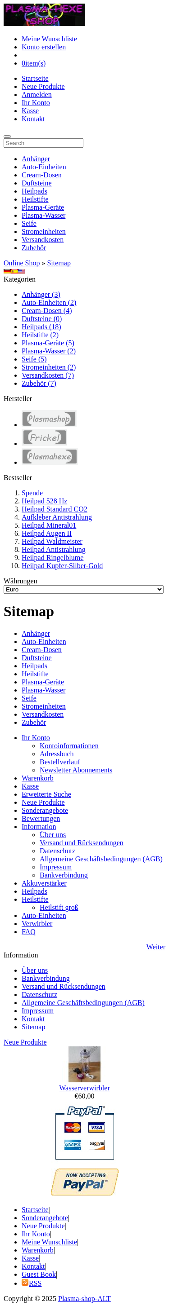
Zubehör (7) (39, 383)
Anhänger (36, 159)
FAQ (29, 931)
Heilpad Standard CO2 (54, 509)
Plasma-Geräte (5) (48, 343)
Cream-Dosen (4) (47, 310)
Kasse (30, 111)
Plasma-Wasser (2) (49, 351)
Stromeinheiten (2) (49, 367)
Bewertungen (41, 818)
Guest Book (39, 1274)
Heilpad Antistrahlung (54, 549)
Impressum (56, 867)
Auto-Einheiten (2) (49, 302)
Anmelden (37, 94)
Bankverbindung (64, 875)
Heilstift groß (59, 907)
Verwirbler (37, 923)
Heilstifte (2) (40, 335)
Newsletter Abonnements (76, 770)
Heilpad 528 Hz (44, 501)
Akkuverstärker (44, 883)
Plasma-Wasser (43, 215)
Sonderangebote (45, 810)
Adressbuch (57, 754)
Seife (29, 223)
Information (39, 826)
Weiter (155, 947)
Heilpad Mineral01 (49, 525)
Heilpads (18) (41, 327)
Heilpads (34, 191)
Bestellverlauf (60, 762)
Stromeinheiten (44, 231)
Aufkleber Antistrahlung (57, 517)
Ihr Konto (36, 102)
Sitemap (58, 263)
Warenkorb (38, 778)
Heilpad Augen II (47, 533)
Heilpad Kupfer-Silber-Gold (62, 565)
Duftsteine (37, 183)
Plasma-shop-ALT (84, 1298)
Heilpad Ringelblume (52, 557)
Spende (32, 493)
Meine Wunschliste (49, 39)
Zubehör (34, 247)
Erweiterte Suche (46, 794)
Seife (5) (34, 359)
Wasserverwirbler (84, 1088)
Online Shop (22, 263)
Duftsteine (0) (42, 318)
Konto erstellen (44, 47)
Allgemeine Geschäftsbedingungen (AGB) (101, 859)
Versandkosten (43, 239)
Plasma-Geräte (43, 207)
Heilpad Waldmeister (52, 541)
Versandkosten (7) (48, 375)
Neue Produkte (43, 86)
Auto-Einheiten (44, 167)
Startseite (35, 78)
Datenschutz (57, 851)
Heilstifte (35, 199)
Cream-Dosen (42, 175)
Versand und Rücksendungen (81, 843)
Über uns (53, 834)
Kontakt (33, 119)
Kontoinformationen (69, 746)
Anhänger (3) (41, 294)
